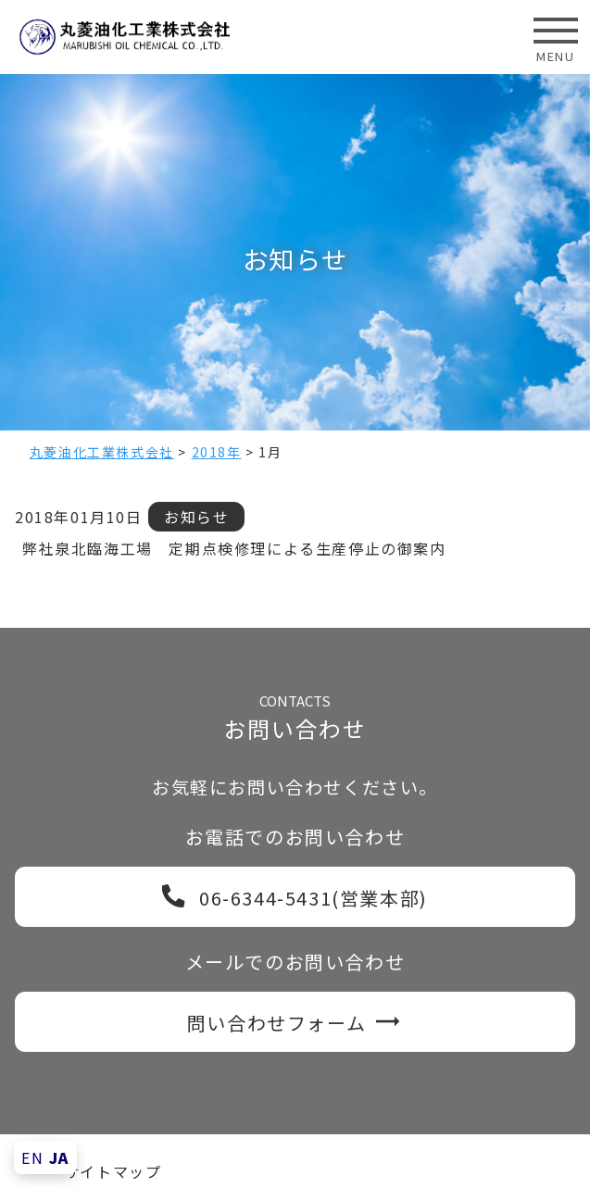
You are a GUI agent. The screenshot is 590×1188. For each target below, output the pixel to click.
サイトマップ (113, 1171)
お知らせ (196, 517)
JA (59, 1157)
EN (32, 1157)
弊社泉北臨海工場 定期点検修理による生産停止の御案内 (234, 548)
